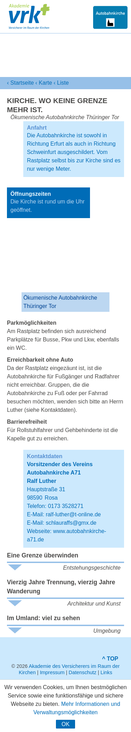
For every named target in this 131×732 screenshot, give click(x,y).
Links (106, 672)
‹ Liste (61, 83)
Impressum (52, 672)
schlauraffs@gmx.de (71, 523)
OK (65, 724)
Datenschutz (83, 672)
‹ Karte (43, 83)
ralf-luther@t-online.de (73, 514)
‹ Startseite (20, 83)
